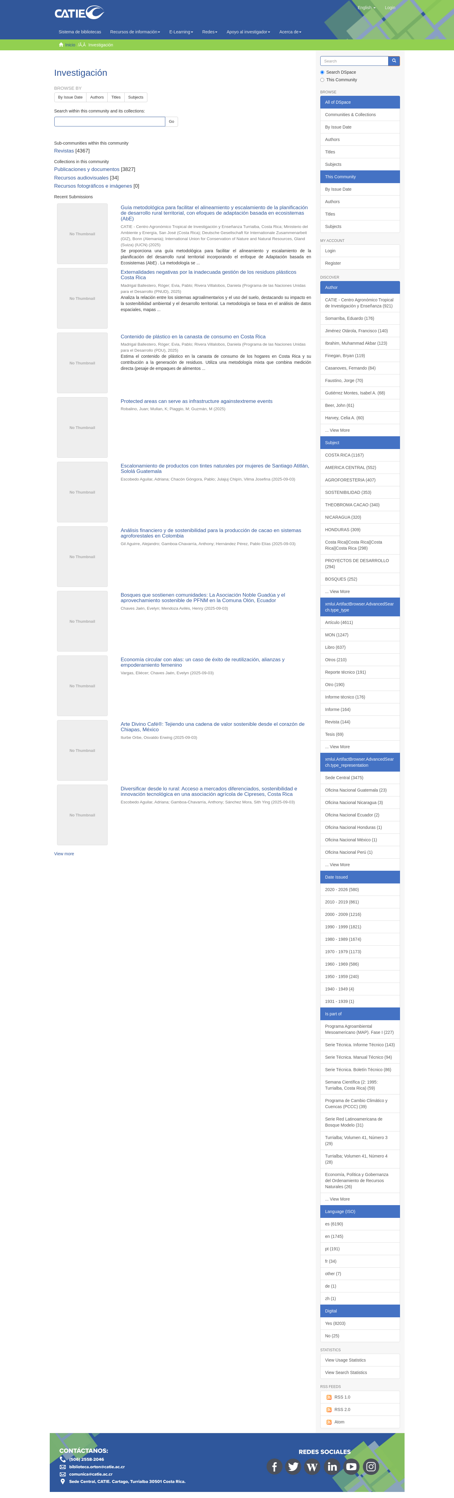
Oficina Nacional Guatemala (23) (356, 790)
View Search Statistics (346, 1372)
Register (333, 263)
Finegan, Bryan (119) (345, 355)
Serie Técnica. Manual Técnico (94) (358, 1057)
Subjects (135, 97)
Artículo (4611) (339, 622)
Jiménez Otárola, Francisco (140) (356, 330)
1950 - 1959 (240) (342, 976)
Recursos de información (135, 31)
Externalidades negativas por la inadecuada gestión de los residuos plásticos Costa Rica (208, 275)
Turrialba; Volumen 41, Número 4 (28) (356, 1159)
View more (64, 853)
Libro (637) (335, 647)
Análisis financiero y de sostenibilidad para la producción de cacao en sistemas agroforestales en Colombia (211, 533)
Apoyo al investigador (248, 31)
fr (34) (330, 1261)
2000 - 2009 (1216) (343, 914)
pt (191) (332, 1248)
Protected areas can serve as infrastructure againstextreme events (197, 401)
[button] (366, 7)
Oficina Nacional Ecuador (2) (352, 815)
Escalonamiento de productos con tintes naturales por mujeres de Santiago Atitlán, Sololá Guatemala (215, 468)
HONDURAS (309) (343, 529)
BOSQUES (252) (341, 579)
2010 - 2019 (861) (342, 902)
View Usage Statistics (345, 1360)
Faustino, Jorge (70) (344, 380)
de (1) (330, 1286)
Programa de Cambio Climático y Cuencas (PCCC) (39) (356, 1103)
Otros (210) (336, 659)
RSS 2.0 (337, 1410)
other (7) (333, 1273)
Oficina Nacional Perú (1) (348, 852)
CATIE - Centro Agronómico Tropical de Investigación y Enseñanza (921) (359, 302)
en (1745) (334, 1236)
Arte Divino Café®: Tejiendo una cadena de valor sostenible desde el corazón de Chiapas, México (213, 727)
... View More (337, 430)
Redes (209, 31)
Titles (116, 97)
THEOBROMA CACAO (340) (352, 504)
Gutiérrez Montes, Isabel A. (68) (355, 392)
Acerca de (290, 31)
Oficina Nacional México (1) (351, 839)
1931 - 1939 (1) (339, 1001)
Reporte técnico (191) (345, 672)
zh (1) (330, 1298)
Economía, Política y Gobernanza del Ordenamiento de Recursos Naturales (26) (356, 1180)
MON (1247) (336, 634)
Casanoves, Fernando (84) (350, 368)
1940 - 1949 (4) (339, 989)
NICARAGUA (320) (343, 517)
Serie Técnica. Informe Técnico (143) (360, 1044)
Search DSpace (338, 72)
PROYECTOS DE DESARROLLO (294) (357, 563)
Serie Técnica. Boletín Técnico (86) (358, 1069)
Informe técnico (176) (345, 697)
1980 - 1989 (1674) (343, 939)
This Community (338, 79)
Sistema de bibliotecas (80, 31)
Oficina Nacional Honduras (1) (353, 827)
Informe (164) (338, 709)
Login (330, 250)
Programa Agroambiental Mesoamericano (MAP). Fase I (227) (359, 1029)
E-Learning (181, 31)
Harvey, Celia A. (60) (344, 417)
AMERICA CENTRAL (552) (350, 467)
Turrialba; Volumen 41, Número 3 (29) (356, 1140)
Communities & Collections (350, 114)
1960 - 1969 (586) (342, 964)
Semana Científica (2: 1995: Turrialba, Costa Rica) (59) (351, 1085)
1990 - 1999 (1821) (343, 926)
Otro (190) (335, 684)
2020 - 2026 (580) (342, 889)
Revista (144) (337, 721)
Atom (335, 1422)
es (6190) (334, 1224)
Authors (97, 97)
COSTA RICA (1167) (344, 455)
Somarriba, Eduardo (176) (349, 318)
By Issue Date (70, 97)
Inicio (70, 44)
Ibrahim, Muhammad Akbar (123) (356, 343)
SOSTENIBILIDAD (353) (348, 492)
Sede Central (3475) (344, 777)
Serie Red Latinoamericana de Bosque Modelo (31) (353, 1122)
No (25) (332, 1335)
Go (171, 121)
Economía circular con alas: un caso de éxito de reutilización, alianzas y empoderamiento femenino (203, 662)
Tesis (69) (334, 734)
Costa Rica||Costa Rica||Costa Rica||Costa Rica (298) (353, 545)
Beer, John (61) (339, 405)
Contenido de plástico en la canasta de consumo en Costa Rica (193, 337)
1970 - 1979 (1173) (343, 951)
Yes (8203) (335, 1323)
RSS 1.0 (337, 1397)
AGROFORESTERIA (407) (350, 480)
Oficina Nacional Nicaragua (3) (354, 802)
